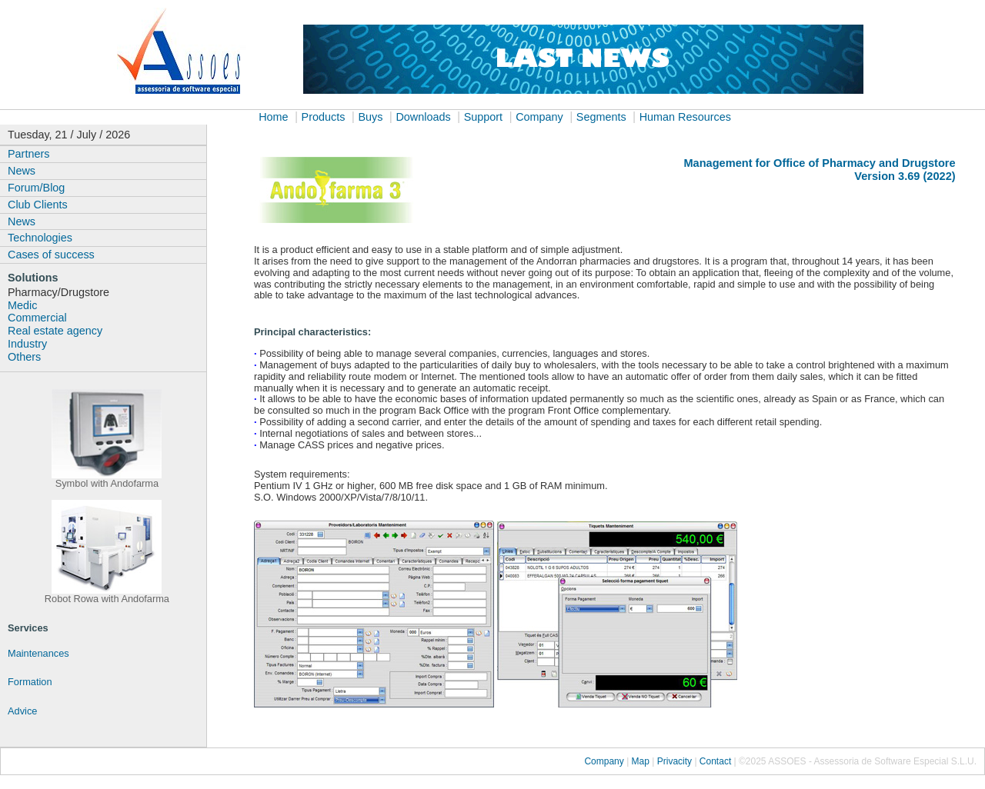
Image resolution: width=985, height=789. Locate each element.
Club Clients (38, 204)
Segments (601, 117)
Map (640, 761)
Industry (27, 344)
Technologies (40, 237)
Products (324, 117)
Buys (370, 117)
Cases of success (51, 254)
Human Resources (685, 117)
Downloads (423, 117)
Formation (30, 681)
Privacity (674, 761)
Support (483, 117)
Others (24, 357)
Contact (715, 761)
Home (273, 117)
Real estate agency (55, 331)
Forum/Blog (36, 187)
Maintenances (38, 653)
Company (539, 117)
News (21, 171)
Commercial (37, 317)
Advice (22, 711)
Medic (22, 305)
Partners (28, 154)
